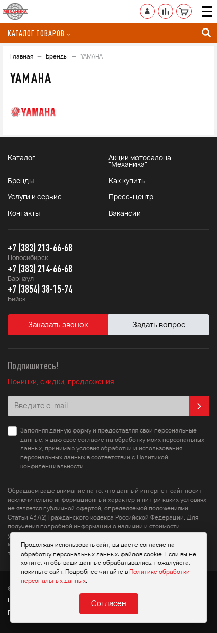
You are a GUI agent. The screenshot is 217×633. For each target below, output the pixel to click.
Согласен (108, 604)
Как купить (126, 181)
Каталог (21, 158)
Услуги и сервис (35, 197)
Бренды (57, 57)
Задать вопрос (158, 325)
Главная (21, 57)
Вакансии (124, 214)
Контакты (24, 214)
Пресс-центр (130, 197)
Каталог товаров (39, 33)
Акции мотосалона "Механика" (139, 161)
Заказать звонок (58, 325)
